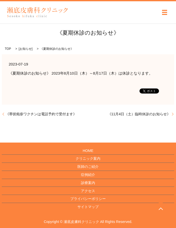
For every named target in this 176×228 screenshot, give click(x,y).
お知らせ (26, 49)
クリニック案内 (88, 158)
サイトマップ (88, 207)
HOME (88, 151)
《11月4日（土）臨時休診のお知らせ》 (139, 114)
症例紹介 (88, 175)
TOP (8, 49)
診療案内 (88, 183)
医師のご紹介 (88, 167)
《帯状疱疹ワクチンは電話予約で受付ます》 (41, 114)
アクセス (88, 191)
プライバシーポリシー (88, 199)
